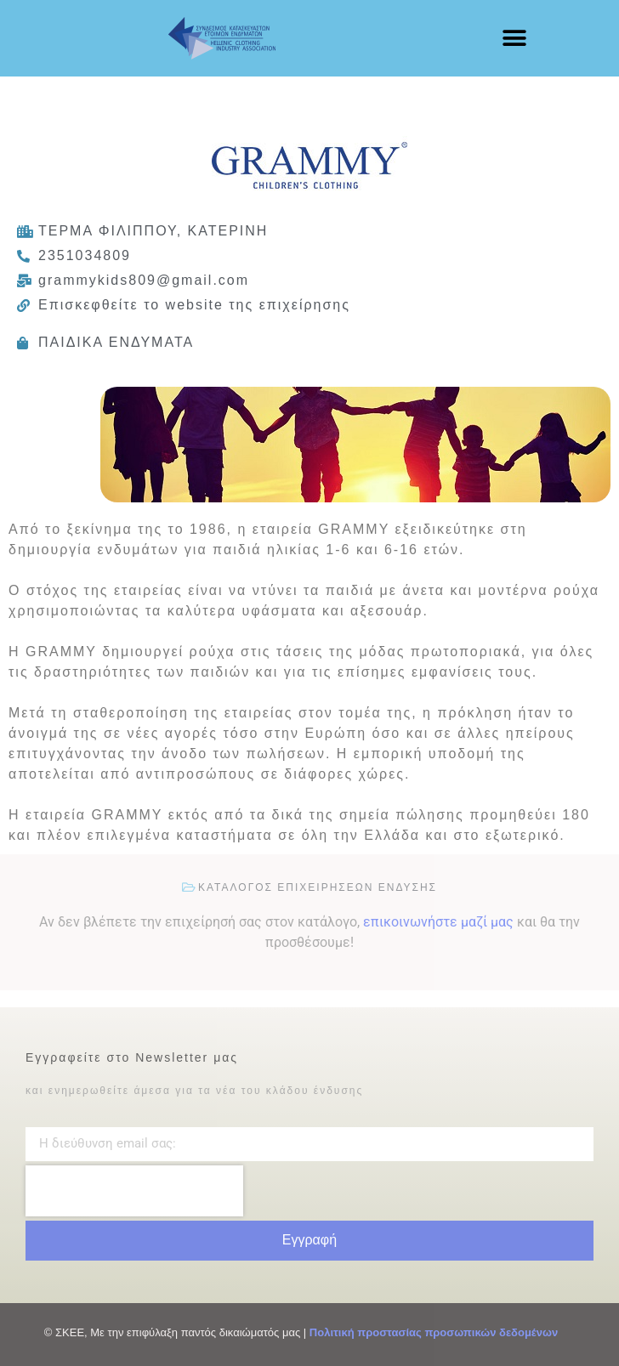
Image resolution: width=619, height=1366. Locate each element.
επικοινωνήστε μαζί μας (438, 922)
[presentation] (134, 1190)
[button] (514, 39)
